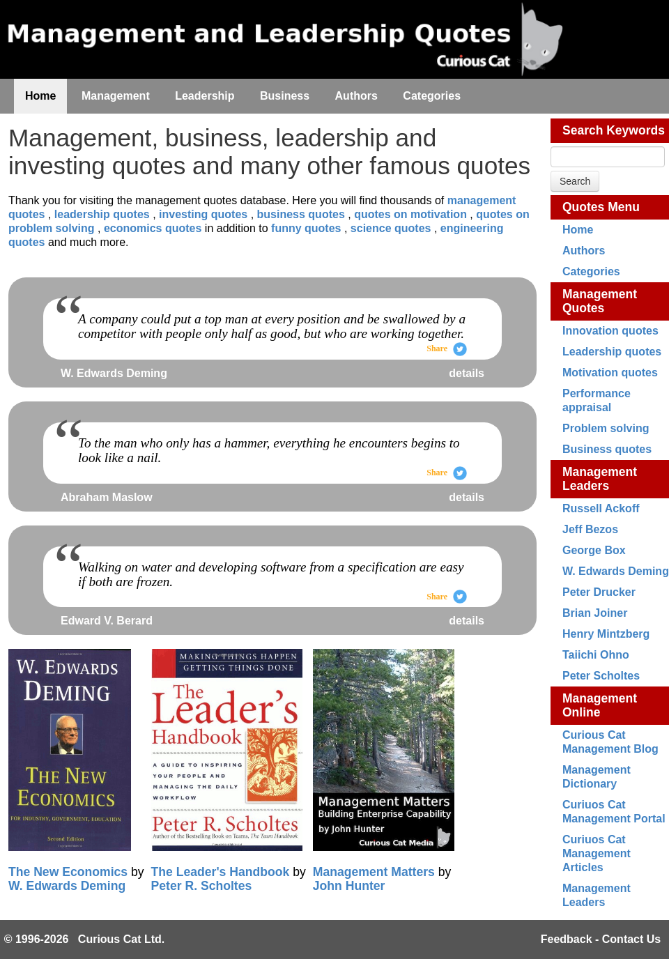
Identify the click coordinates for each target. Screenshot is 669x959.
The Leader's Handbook (220, 872)
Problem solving (605, 428)
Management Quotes (599, 301)
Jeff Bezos (590, 529)
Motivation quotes (610, 372)
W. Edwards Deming (615, 571)
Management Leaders (599, 479)
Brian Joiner (594, 613)
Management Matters (374, 872)
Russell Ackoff (601, 508)
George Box (594, 550)
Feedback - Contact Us (601, 939)
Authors (583, 250)
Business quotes (607, 449)
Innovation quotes (610, 331)
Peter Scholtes (601, 676)
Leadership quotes (611, 352)
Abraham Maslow (107, 497)
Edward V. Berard (107, 621)
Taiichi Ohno (595, 655)
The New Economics (68, 872)
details (466, 373)
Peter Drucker (599, 592)
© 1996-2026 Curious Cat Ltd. (84, 939)
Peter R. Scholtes (201, 886)
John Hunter (349, 886)
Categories (591, 271)
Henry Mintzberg (605, 634)
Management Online (599, 705)
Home (577, 230)
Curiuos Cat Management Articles (596, 853)
